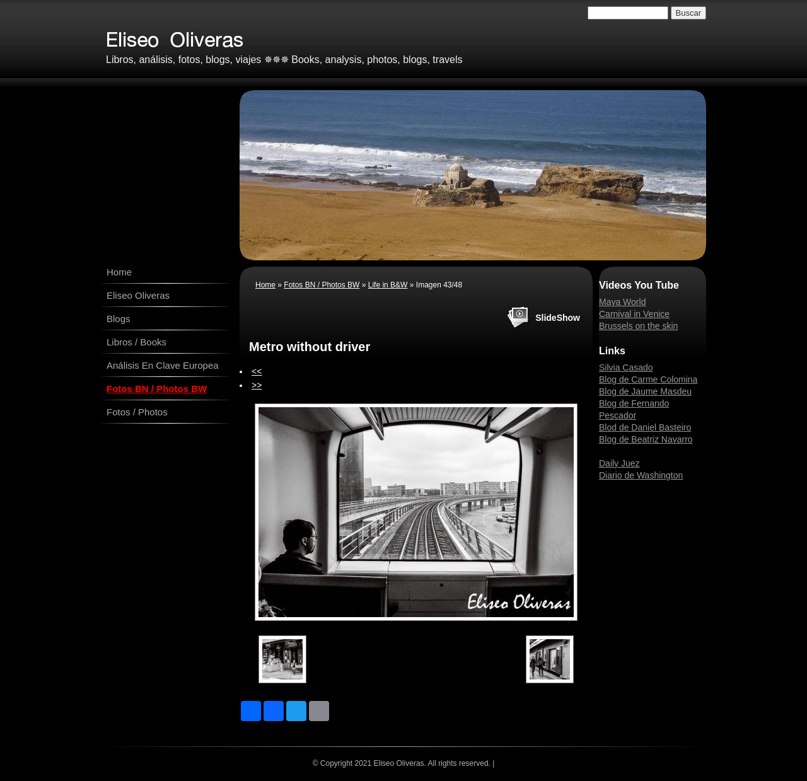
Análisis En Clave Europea (163, 365)
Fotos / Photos (137, 412)
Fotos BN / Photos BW (157, 388)
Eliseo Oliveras (138, 295)
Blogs (119, 318)
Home (119, 272)
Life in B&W (388, 285)
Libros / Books (136, 342)
